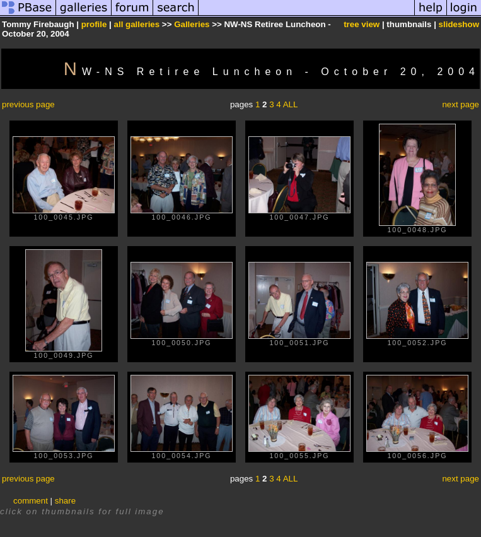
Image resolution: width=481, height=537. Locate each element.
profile (94, 24)
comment (30, 500)
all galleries (137, 24)
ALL (290, 104)
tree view (362, 24)
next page (460, 104)
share (65, 500)
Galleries (191, 24)
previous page (28, 104)
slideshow (459, 24)
